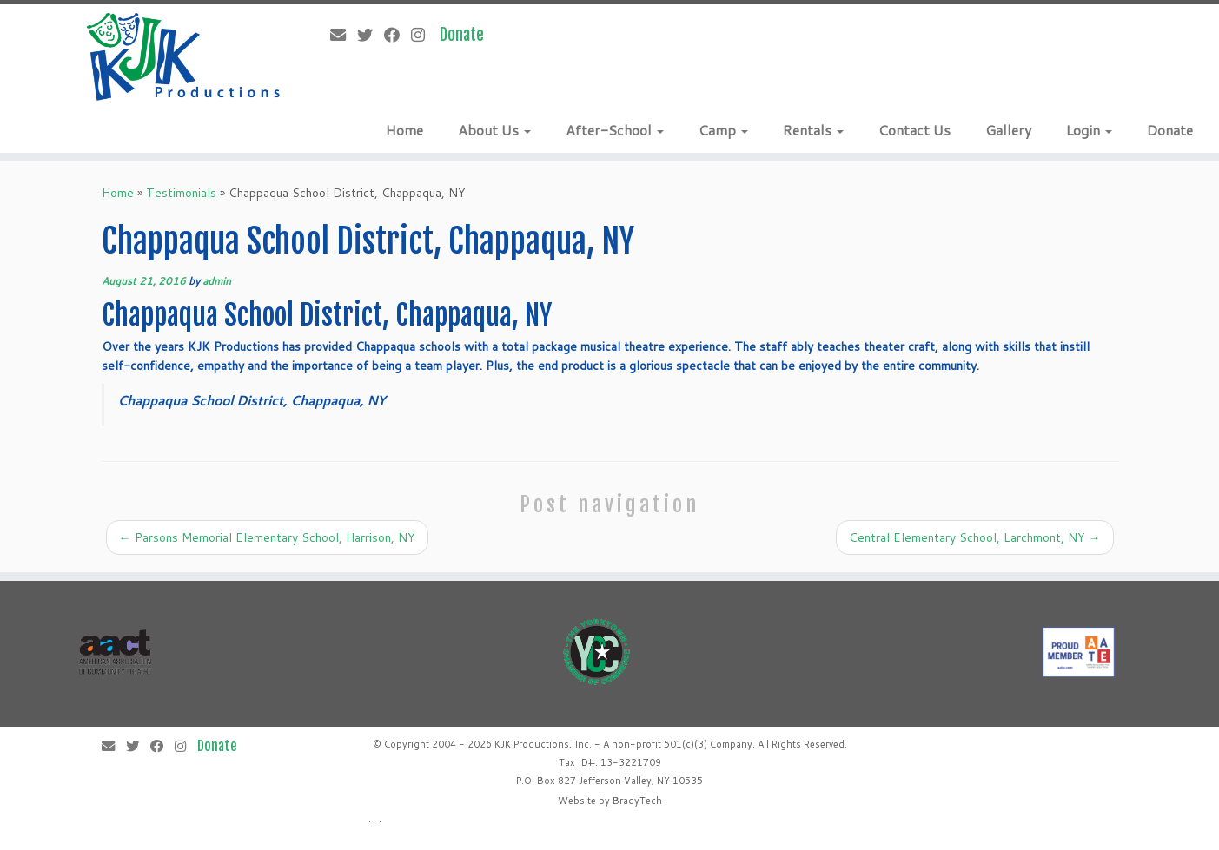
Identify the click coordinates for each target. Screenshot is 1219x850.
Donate (1170, 130)
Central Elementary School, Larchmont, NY (975, 537)
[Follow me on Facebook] (397, 34)
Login (1089, 130)
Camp (723, 130)
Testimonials (181, 192)
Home (404, 130)
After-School (615, 130)
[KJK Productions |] (184, 57)
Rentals (813, 130)
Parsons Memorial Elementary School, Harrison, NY (267, 537)
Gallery (1008, 130)
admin (216, 280)
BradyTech (637, 800)
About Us (494, 130)
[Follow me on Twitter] (370, 34)
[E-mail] (343, 34)
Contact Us (914, 130)
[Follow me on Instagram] (423, 34)
